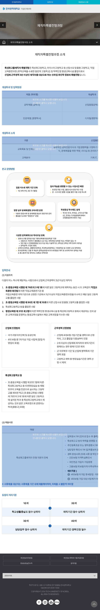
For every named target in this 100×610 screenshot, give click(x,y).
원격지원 (74, 563)
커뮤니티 (96, 25)
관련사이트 (8, 576)
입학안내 (50, 2)
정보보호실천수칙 (26, 563)
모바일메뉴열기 (96, 8)
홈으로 (4, 42)
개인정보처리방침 (26, 558)
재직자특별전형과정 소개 (21, 42)
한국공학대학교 (16, 2)
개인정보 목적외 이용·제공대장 (73, 558)
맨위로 (94, 604)
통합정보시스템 (83, 2)
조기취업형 (4, 25)
